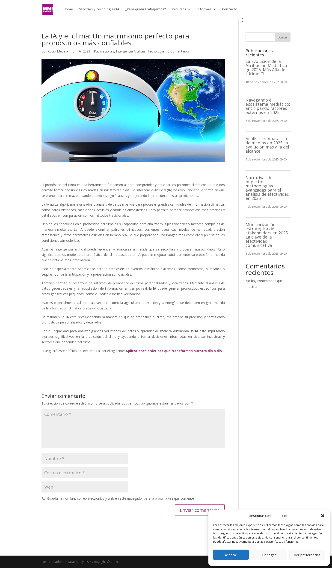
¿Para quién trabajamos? (145, 9)
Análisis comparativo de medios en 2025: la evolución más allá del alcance (267, 145)
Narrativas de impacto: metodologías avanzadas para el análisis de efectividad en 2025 (267, 188)
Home (68, 9)
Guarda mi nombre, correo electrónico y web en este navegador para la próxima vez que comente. (121, 498)
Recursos (179, 9)
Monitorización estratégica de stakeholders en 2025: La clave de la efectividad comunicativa (267, 235)
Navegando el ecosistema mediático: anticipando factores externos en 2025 (268, 106)
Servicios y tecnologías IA (99, 9)
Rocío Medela (57, 51)
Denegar (269, 555)
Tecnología (155, 51)
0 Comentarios (179, 51)
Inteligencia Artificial (130, 51)
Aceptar (231, 555)
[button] (322, 515)
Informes (204, 9)
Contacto (229, 9)
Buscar (283, 37)
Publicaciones (104, 51)
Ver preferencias (307, 555)
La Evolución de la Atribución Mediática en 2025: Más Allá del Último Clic (266, 67)
